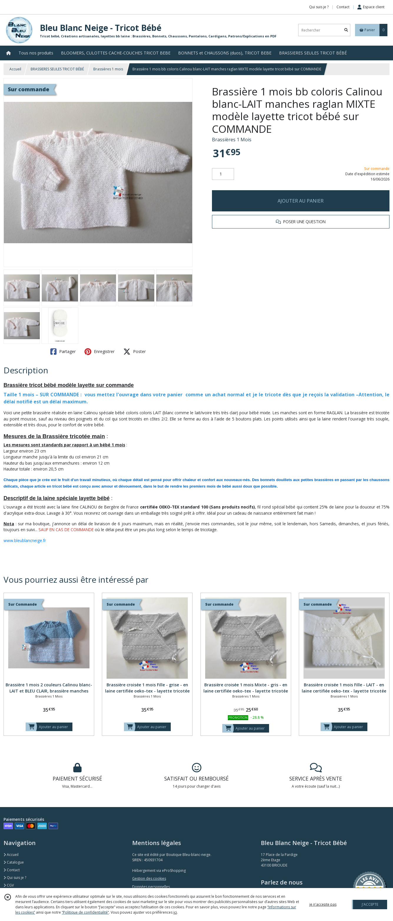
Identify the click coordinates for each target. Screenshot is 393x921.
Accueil (15, 69)
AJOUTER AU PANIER (301, 201)
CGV (9, 885)
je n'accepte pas (322, 904)
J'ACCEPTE (370, 904)
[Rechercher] (346, 30)
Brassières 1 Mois (231, 139)
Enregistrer (99, 351)
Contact (342, 6)
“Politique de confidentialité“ (85, 912)
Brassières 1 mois (108, 69)
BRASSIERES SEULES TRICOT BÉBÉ (57, 69)
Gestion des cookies (149, 878)
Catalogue (14, 862)
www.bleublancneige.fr (25, 540)
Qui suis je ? (15, 877)
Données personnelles (151, 886)
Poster (134, 351)
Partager (63, 351)
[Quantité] (223, 174)
